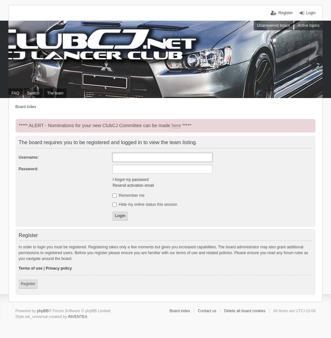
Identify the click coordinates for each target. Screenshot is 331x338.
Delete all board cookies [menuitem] (244, 311)
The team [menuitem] (55, 93)
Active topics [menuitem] (308, 25)
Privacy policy (59, 268)
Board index (179, 311)
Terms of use (31, 268)
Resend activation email (133, 185)
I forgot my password (130, 179)
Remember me (128, 195)
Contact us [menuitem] (207, 311)
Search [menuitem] (33, 93)
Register (28, 284)
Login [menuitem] (310, 13)
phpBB (42, 311)
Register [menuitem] (285, 13)
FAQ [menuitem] (15, 93)
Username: (29, 157)
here (176, 125)
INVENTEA (77, 316)
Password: (28, 169)
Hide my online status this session (144, 204)
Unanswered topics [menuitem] (273, 25)
